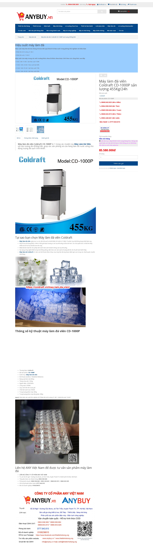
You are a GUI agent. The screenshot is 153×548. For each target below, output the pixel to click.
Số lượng (101, 154)
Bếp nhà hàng (57, 26)
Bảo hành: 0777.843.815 (110, 122)
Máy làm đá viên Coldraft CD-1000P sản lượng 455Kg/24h (58, 37)
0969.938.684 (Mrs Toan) (110, 110)
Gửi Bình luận (121, 168)
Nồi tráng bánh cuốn (53, 30)
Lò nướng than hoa (71, 26)
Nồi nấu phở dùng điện (36, 30)
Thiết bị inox (37, 26)
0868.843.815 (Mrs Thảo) (110, 114)
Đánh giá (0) (45, 138)
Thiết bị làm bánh (87, 26)
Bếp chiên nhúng (98, 30)
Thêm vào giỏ (118, 163)
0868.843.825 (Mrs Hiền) (110, 102)
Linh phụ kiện (100, 26)
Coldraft (102, 96)
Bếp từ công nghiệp (69, 30)
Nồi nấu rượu (111, 30)
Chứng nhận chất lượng (31, 138)
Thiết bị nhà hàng (24, 26)
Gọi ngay (91, 4)
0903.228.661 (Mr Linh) (109, 118)
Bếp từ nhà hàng (84, 30)
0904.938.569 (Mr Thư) (109, 106)
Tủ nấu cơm (22, 30)
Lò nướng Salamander (125, 26)
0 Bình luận (112, 168)
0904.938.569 (73, 4)
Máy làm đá (111, 26)
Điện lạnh (47, 26)
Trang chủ (21, 37)
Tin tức (121, 30)
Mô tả (18, 138)
